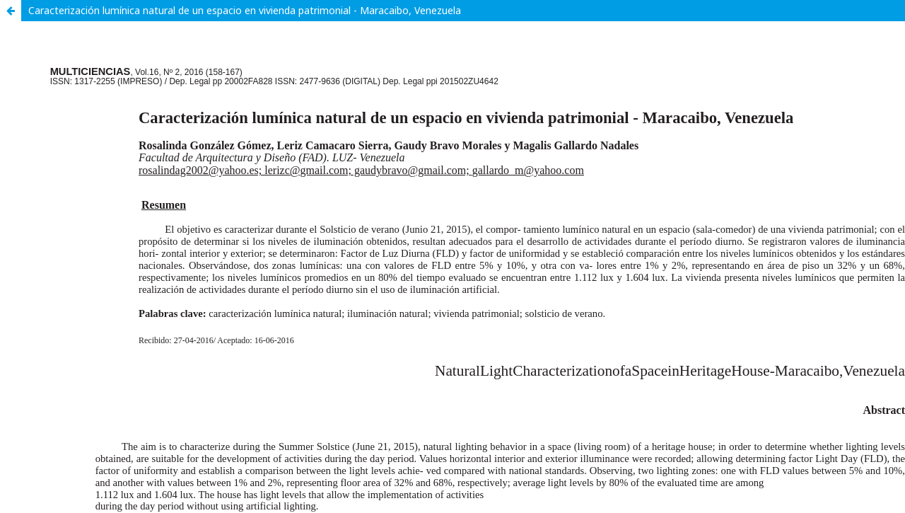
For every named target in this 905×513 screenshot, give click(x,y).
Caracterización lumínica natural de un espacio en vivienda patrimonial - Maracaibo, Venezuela (244, 10)
